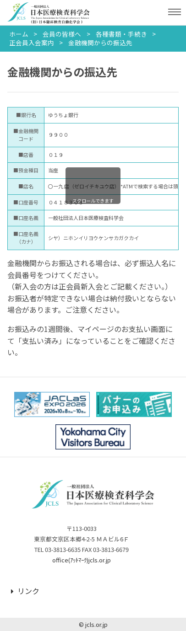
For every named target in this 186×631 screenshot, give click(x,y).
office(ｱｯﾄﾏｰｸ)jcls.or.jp (81, 560)
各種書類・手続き (121, 33)
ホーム (18, 33)
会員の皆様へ (62, 33)
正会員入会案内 (31, 42)
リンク (25, 590)
